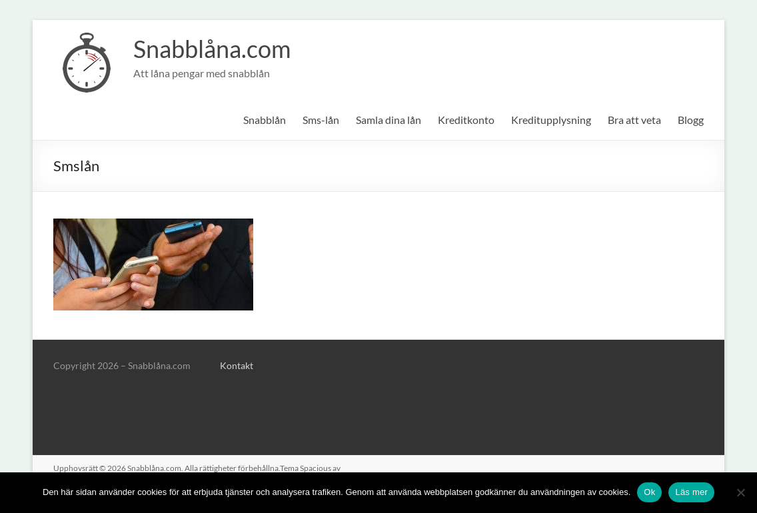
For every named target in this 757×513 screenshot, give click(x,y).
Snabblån (264, 119)
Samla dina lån (388, 119)
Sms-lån (321, 119)
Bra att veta (634, 119)
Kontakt (236, 365)
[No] (740, 492)
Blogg (691, 119)
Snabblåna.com (212, 48)
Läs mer (691, 492)
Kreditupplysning (551, 119)
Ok (649, 492)
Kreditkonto (466, 119)
